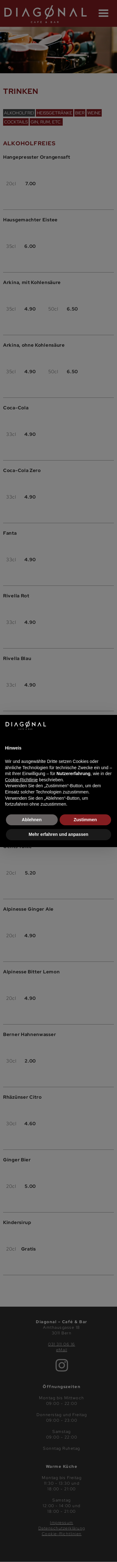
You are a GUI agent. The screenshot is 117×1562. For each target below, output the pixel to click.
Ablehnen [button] (32, 819)
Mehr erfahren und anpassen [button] (58, 834)
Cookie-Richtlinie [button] (21, 779)
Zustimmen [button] (85, 819)
